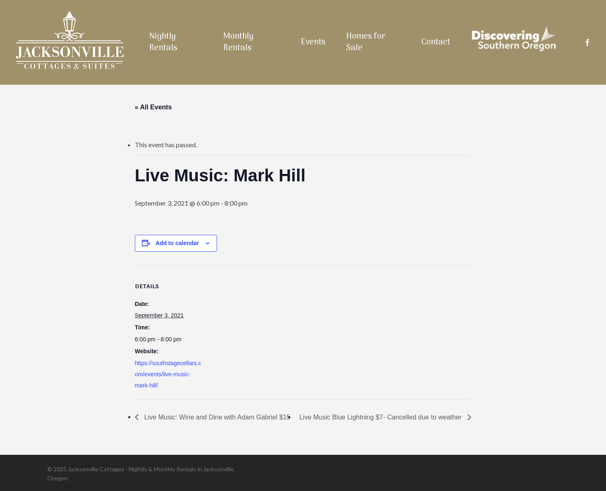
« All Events (153, 107)
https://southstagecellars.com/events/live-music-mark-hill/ (168, 374)
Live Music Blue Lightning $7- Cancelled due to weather (381, 417)
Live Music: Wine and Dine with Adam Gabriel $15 (216, 417)
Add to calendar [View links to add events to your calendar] (177, 243)
